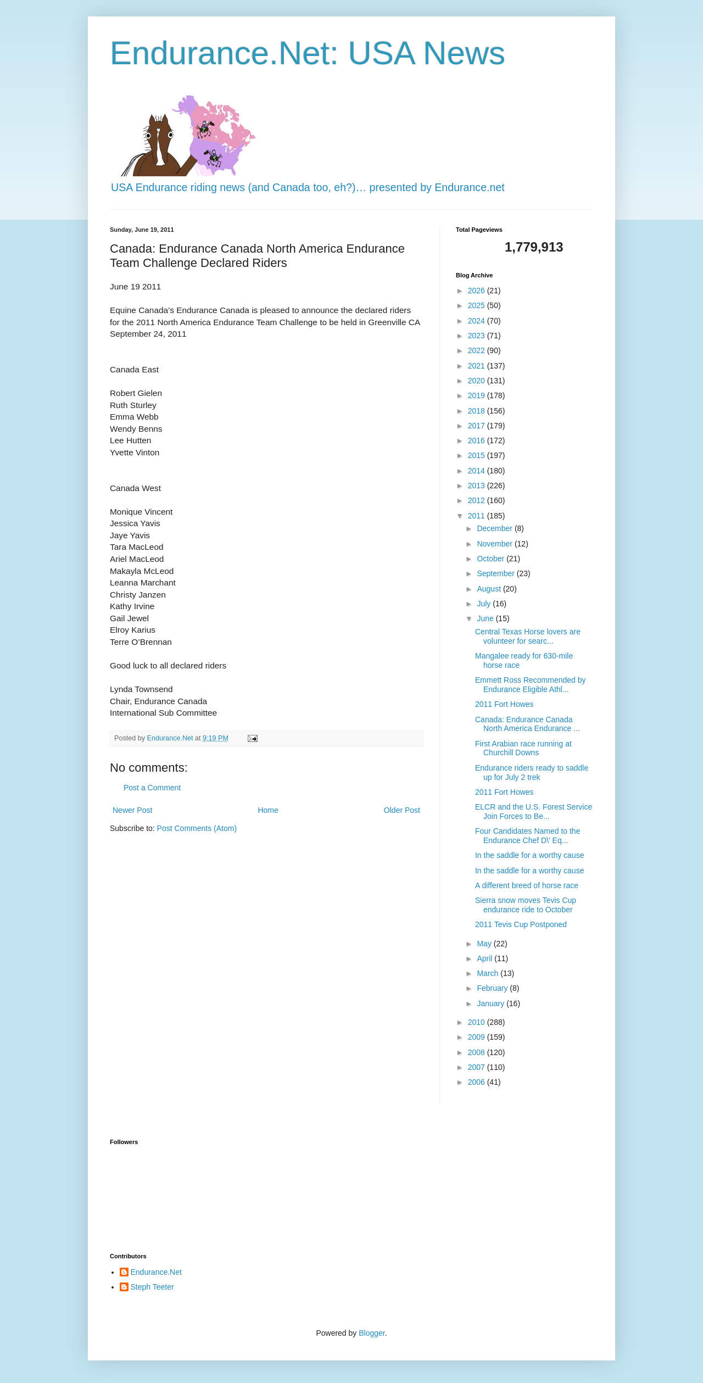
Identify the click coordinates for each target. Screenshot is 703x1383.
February (493, 988)
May (485, 943)
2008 (477, 1052)
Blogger (371, 1333)
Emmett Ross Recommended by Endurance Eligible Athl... (530, 685)
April (485, 958)
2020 (477, 380)
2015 (477, 455)
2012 (477, 500)
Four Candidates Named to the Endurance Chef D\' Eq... (527, 836)
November (495, 543)
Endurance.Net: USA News (307, 53)
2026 (477, 290)
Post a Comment (152, 787)
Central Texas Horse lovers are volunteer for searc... (528, 636)
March (488, 973)
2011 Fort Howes (504, 704)
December (495, 528)
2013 (477, 485)
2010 (477, 1022)
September (496, 573)
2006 (477, 1082)
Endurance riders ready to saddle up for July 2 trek (531, 772)
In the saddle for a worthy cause (529, 855)
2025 (477, 305)
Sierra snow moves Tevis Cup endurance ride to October (525, 905)
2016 (477, 440)
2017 (477, 425)
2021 (477, 365)
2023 (477, 335)
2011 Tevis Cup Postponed (521, 924)
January (491, 1003)
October (491, 558)
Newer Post (132, 810)
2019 (477, 395)
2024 (477, 320)
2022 (477, 350)
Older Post (402, 810)
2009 (477, 1037)
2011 (477, 515)
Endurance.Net (156, 1272)
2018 (477, 410)
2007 (477, 1067)
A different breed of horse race (526, 885)
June (486, 618)
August (490, 588)
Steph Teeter (152, 1286)
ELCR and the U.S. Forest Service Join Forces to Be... (533, 811)
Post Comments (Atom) (197, 828)
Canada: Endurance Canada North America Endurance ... (527, 724)
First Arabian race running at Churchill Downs (523, 748)
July (485, 603)
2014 (477, 470)
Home (268, 810)
